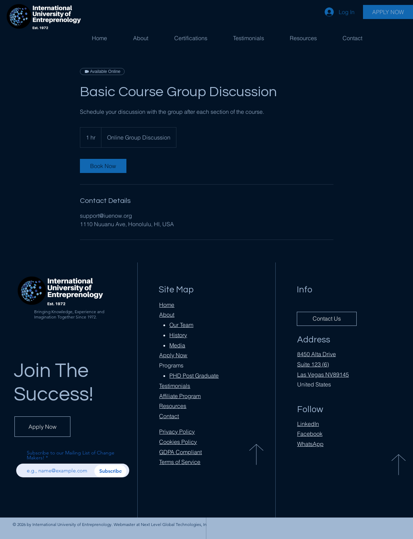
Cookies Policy (178, 441)
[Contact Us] (327, 319)
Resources (172, 405)
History (178, 335)
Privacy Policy (177, 431)
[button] (190, 38)
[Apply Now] (42, 426)
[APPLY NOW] (388, 12)
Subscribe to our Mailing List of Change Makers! (70, 455)
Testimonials (174, 385)
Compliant (180, 452)
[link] (103, 166)
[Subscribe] (110, 471)
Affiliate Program (180, 395)
